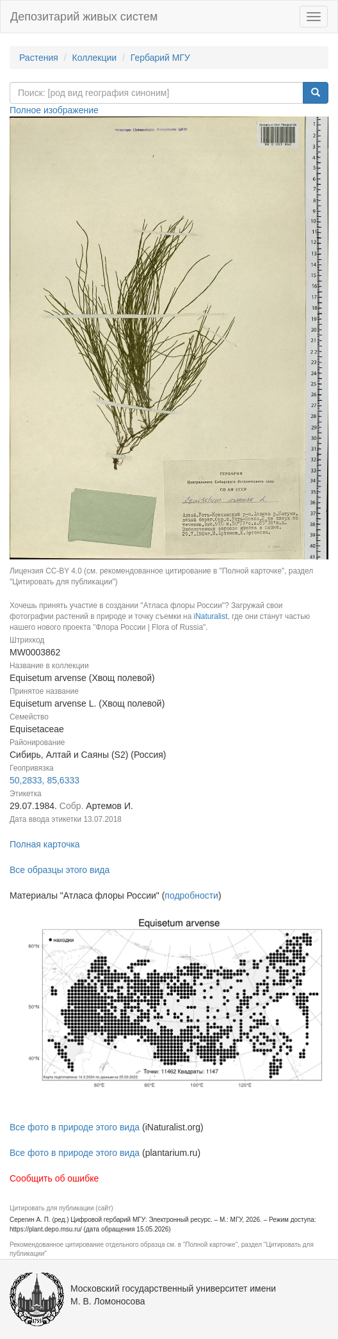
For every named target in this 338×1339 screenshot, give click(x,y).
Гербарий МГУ (160, 57)
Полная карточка (45, 844)
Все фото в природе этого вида (75, 1127)
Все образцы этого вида (59, 870)
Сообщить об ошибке (54, 1178)
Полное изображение (54, 110)
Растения (38, 57)
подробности (191, 895)
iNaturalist (211, 616)
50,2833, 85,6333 (44, 780)
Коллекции (94, 57)
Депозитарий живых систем (83, 16)
